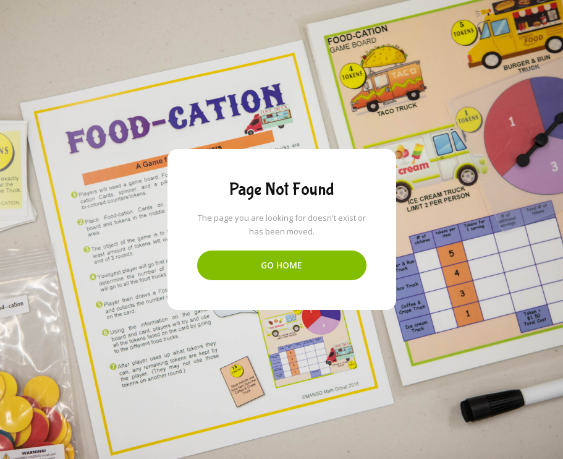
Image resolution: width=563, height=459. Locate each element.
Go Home (281, 265)
